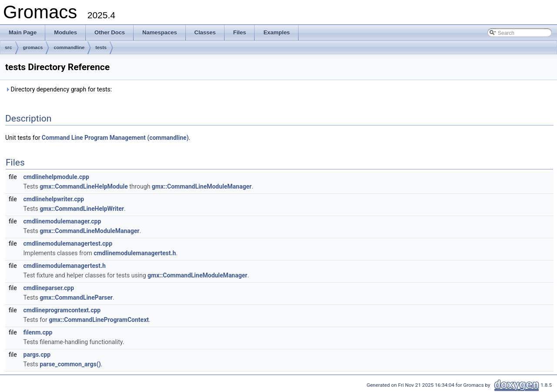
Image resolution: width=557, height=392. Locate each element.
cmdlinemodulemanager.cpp (62, 221)
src (8, 47)
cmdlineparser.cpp (48, 287)
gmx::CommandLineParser (76, 297)
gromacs (33, 47)
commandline (69, 47)
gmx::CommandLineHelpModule (84, 186)
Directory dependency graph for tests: (58, 89)
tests (101, 47)
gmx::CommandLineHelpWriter (82, 208)
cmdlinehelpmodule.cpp (56, 176)
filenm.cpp (38, 332)
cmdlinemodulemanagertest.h (135, 253)
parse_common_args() (70, 364)
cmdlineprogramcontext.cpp (62, 310)
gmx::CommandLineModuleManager (202, 186)
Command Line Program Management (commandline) (115, 137)
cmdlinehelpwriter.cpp (53, 199)
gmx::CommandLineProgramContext (99, 319)
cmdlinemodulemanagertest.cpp (67, 243)
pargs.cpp (37, 354)
